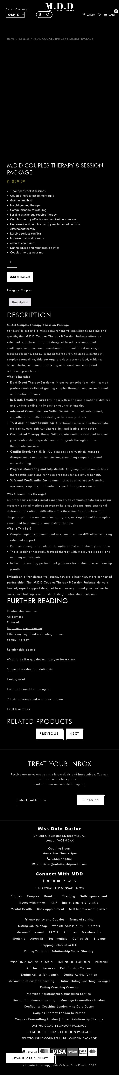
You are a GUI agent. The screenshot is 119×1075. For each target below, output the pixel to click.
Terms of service (82, 919)
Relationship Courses (76, 968)
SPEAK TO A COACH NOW (30, 1058)
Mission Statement (30, 932)
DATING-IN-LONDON (74, 961)
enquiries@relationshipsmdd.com (60, 864)
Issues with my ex (32, 902)
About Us (37, 938)
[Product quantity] (12, 262)
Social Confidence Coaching (34, 1000)
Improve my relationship (24, 628)
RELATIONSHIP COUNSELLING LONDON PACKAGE (59, 1038)
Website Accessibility (67, 925)
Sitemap (100, 938)
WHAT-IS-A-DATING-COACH (31, 961)
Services (49, 968)
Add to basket (20, 277)
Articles (31, 968)
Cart (109, 14)
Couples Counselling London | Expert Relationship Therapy (59, 1019)
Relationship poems (21, 649)
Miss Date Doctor (75, 1065)
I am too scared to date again (28, 689)
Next (74, 734)
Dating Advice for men (80, 974)
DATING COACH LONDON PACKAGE (59, 1025)
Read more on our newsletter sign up (59, 784)
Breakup (50, 896)
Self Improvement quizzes (88, 909)
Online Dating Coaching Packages (85, 981)
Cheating (68, 896)
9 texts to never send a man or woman (35, 699)
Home (10, 38)
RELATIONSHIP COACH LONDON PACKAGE (59, 1032)
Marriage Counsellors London (83, 1000)
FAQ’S (53, 932)
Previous (49, 734)
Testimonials (58, 938)
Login (89, 14)
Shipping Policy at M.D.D (59, 945)
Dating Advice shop (32, 925)
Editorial (13, 622)
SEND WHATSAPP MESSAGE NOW (59, 888)
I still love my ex (18, 708)
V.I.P (54, 902)
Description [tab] (20, 302)
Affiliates (70, 932)
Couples (24, 38)
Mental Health (21, 909)
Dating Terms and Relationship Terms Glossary (59, 951)
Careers (94, 925)
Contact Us (80, 938)
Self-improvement (93, 896)
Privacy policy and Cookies (44, 919)
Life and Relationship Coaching (31, 981)
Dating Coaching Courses (59, 987)
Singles (16, 896)
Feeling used (16, 679)
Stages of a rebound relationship (31, 669)
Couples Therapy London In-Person (59, 1013)
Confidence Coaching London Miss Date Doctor (59, 1006)
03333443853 (59, 858)
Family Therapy (18, 639)
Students (18, 938)
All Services (15, 616)
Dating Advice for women (40, 974)
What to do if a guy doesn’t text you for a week (41, 659)
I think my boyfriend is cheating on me (35, 634)
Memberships (92, 932)
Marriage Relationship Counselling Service (59, 993)
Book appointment (50, 909)
